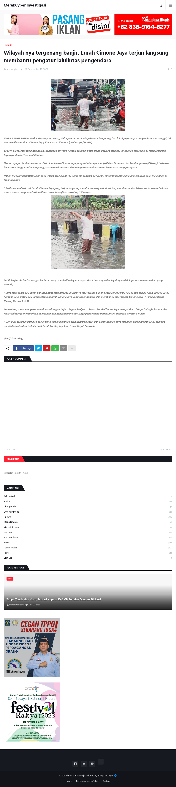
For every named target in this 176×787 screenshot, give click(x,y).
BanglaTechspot (106, 776)
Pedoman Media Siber (87, 781)
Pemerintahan (88, 548)
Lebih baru (11, 449)
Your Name (77, 776)
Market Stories (88, 527)
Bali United (88, 497)
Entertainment (88, 512)
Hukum (88, 517)
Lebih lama (164, 449)
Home (69, 781)
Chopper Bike (88, 507)
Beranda (8, 45)
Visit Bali (88, 558)
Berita (88, 502)
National (88, 532)
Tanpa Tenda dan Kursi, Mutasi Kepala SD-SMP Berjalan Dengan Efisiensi (54, 599)
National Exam (88, 537)
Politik (88, 553)
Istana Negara (88, 522)
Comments (13, 459)
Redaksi (106, 781)
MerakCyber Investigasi (25, 5)
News (88, 543)
